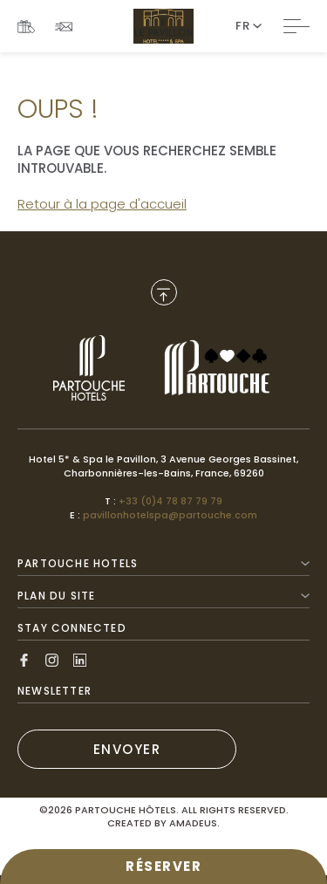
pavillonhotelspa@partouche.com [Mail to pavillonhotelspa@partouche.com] (170, 515)
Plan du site (163, 595)
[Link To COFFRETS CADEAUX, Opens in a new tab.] (26, 26)
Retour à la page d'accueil (102, 204)
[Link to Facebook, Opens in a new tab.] (24, 659)
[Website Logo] (163, 26)
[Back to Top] (164, 292)
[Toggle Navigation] (296, 26)
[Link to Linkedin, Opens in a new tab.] (79, 659)
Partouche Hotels (163, 563)
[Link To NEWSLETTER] (63, 26)
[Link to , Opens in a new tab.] (89, 368)
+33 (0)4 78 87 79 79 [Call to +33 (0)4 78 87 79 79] (170, 501)
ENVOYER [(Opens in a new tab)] (127, 749)
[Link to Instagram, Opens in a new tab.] (51, 659)
